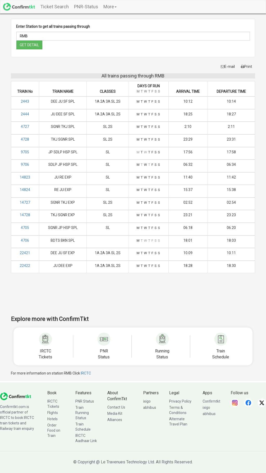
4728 (25, 139)
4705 (25, 228)
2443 (25, 101)
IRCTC (86, 373)
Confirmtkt (211, 401)
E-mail (228, 66)
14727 (25, 202)
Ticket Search (54, 6)
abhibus (149, 407)
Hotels (52, 419)
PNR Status (84, 401)
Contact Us (116, 407)
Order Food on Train (53, 430)
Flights (52, 413)
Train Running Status (82, 412)
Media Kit (114, 413)
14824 (25, 190)
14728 (25, 215)
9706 (25, 164)
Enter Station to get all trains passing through (53, 26)
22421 (25, 253)
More (110, 6)
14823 (25, 177)
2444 (25, 114)
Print (246, 66)
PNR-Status (86, 6)
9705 (25, 152)
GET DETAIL (29, 45)
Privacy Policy (180, 401)
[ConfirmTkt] (15, 396)
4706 (25, 240)
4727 (25, 126)
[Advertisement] (133, 298)
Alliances (114, 420)
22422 (25, 266)
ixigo (147, 401)
